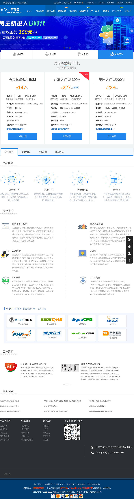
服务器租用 (4, 436)
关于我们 (38, 484)
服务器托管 (4, 440)
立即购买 (22, 136)
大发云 (46, 429)
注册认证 (25, 426)
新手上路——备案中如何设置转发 (100, 411)
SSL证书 (95, 11)
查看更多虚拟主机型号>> (16, 129)
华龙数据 (46, 433)
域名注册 (40, 11)
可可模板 (46, 436)
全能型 (52, 54)
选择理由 (26, 152)
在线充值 (101, 3)
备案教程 (110, 3)
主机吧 (46, 440)
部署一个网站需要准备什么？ (10, 411)
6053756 (107, 488)
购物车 (80, 2)
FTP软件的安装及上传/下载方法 (99, 401)
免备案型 (118, 56)
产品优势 (42, 152)
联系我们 (49, 484)
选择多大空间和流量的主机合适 (55, 411)
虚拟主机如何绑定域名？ (97, 406)
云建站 (106, 11)
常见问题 (59, 152)
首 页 (29, 11)
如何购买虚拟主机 (50, 406)
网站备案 (81, 484)
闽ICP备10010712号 (92, 492)
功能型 (85, 54)
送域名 (75, 87)
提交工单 (59, 484)
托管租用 (73, 11)
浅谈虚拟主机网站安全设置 (9, 401)
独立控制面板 (27, 440)
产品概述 (9, 152)
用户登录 (25, 429)
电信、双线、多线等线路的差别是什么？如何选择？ (62, 401)
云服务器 (4, 426)
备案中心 (119, 3)
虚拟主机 (51, 11)
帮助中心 (129, 3)
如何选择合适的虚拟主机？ (9, 406)
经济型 (20, 54)
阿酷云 (46, 426)
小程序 (128, 11)
